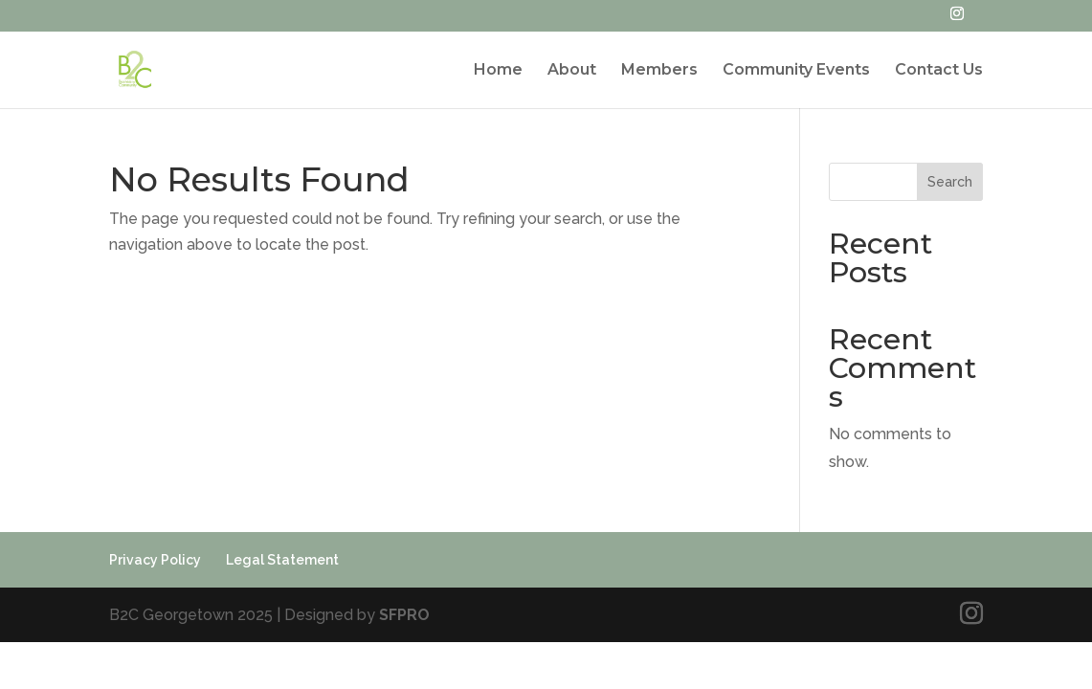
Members (659, 70)
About (571, 70)
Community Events (796, 70)
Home (498, 70)
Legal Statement (282, 559)
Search (949, 181)
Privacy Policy (155, 559)
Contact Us (939, 70)
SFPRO (404, 615)
